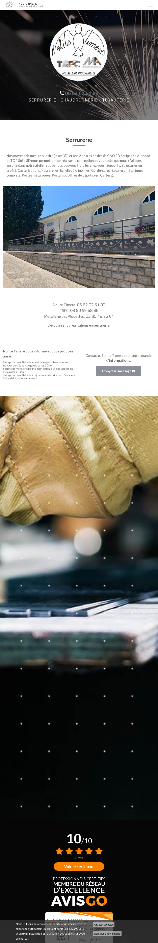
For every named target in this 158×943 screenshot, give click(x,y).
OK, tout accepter (103, 925)
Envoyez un (118, 371)
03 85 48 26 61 (100, 316)
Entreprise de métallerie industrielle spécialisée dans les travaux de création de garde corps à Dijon (35, 364)
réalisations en (89, 325)
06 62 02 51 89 (91, 304)
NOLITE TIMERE (81, 5)
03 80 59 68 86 (84, 310)
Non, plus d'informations (107, 934)
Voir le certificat (79, 866)
